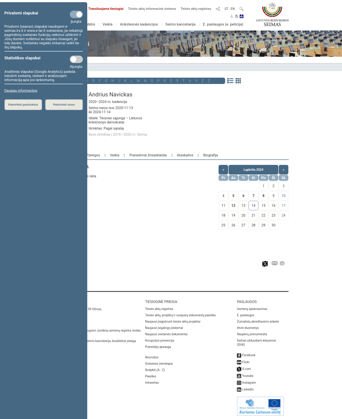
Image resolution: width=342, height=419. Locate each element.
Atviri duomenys (248, 328)
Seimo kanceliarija (180, 24)
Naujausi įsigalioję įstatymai (164, 328)
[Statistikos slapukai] (76, 59)
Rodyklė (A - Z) (155, 370)
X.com (246, 369)
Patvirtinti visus (64, 104)
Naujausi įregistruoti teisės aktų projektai (172, 321)
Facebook (248, 355)
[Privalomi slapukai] (76, 14)
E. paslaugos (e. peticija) (223, 24)
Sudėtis (89, 24)
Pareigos (93, 155)
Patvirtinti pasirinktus (23, 104)
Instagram (249, 382)
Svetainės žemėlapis (159, 363)
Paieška (150, 376)
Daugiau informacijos (20, 91)
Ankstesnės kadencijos (139, 24)
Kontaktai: (63, 302)
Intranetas (152, 382)
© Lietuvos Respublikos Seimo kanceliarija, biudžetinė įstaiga (94, 341)
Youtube (247, 376)
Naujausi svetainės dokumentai (166, 334)
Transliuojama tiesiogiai (103, 9)
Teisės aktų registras (195, 9)
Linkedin (247, 389)
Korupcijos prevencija (159, 340)
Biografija (210, 155)
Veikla (108, 24)
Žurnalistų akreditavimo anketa (258, 321)
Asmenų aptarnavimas (252, 309)
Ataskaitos (185, 155)
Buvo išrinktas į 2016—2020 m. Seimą (118, 134)
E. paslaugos (245, 315)
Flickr (246, 362)
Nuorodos (151, 357)
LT (226, 9)
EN (233, 9)
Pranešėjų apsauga (158, 347)
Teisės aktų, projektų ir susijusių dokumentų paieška (180, 315)
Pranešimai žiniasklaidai (148, 155)
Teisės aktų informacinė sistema (152, 9)
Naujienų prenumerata (252, 334)
